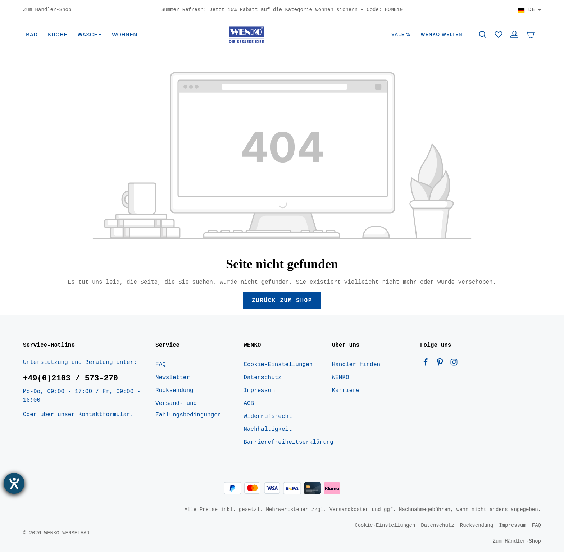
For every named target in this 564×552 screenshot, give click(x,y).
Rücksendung (174, 390)
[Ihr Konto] (514, 34)
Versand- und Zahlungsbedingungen (188, 409)
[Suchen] (483, 34)
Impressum (259, 390)
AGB (249, 403)
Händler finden (356, 365)
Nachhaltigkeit (268, 429)
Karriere (346, 390)
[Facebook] (427, 364)
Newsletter (172, 378)
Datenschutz (263, 378)
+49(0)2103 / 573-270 (70, 378)
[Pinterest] (441, 364)
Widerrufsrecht (268, 416)
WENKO (340, 378)
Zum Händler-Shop (47, 10)
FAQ (160, 365)
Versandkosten (349, 509)
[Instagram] (454, 364)
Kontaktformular (104, 415)
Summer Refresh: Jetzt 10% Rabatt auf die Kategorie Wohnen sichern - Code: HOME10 (282, 10)
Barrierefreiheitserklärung (288, 442)
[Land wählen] (529, 10)
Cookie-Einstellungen (278, 365)
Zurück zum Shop (282, 301)
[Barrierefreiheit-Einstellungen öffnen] (14, 483)
